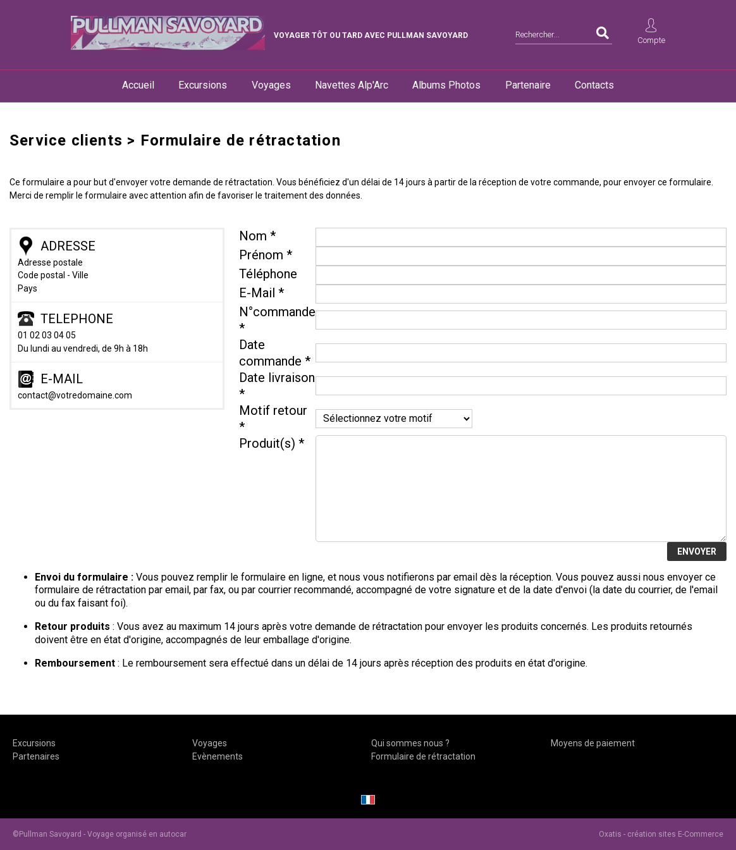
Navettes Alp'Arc (351, 85)
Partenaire (528, 85)
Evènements (217, 756)
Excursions (202, 85)
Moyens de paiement (593, 743)
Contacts (594, 85)
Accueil (138, 85)
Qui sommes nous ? (410, 743)
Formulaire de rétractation (423, 756)
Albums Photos (446, 85)
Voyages (271, 85)
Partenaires (36, 756)
